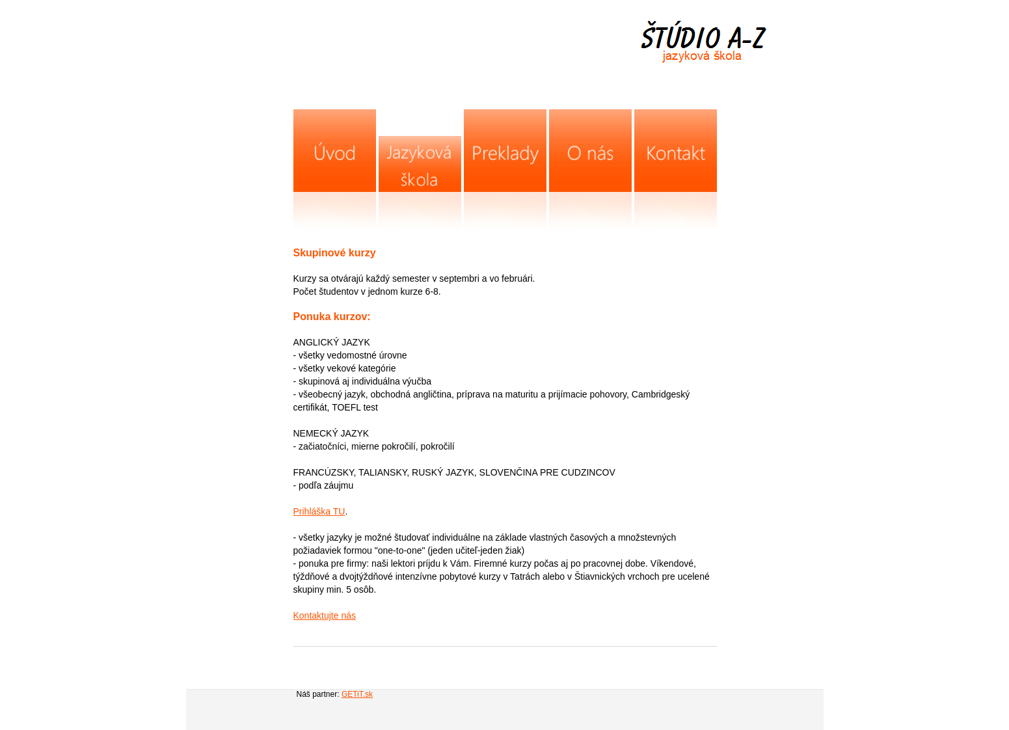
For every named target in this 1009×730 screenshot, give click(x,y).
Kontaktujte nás (325, 615)
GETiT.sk (357, 694)
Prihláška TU (319, 511)
